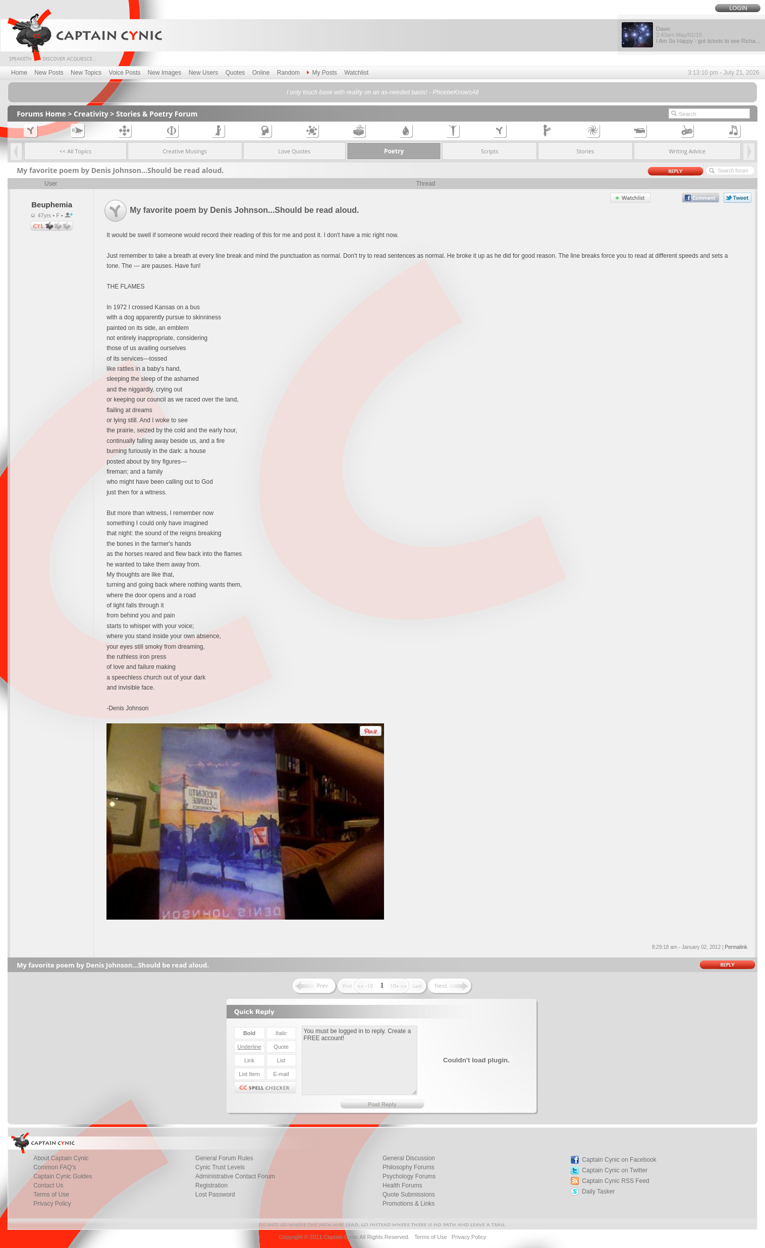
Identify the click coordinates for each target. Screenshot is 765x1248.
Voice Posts (125, 72)
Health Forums (402, 1185)
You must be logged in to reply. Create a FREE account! (359, 1060)
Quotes (235, 72)
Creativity (91, 114)
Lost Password (215, 1194)
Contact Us (48, 1185)
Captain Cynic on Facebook (619, 1159)
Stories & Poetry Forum (157, 114)
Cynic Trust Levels (220, 1167)
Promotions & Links (408, 1203)
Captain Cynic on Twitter (614, 1170)
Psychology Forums (408, 1176)
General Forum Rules (224, 1158)
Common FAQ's (54, 1167)
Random (288, 72)
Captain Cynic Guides (62, 1176)
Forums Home (41, 114)
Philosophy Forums (408, 1167)
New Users (203, 72)
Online (261, 72)
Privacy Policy (52, 1203)
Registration (211, 1185)
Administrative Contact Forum (235, 1176)
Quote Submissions (408, 1194)
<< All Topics (76, 151)
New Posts (48, 72)
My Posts (322, 72)
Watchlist (356, 72)
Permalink (736, 947)
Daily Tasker (598, 1191)
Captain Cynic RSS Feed (615, 1180)
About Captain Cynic (60, 1158)
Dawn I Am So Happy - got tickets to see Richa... (708, 35)
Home (19, 72)
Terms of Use (51, 1194)
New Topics (86, 72)
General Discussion (408, 1158)
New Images (165, 72)
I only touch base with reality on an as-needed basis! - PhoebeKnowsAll (382, 92)
